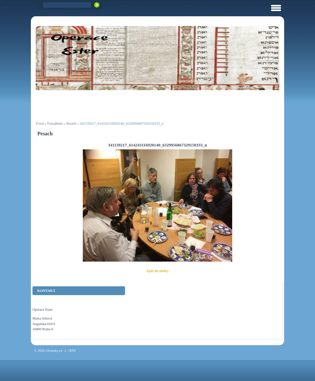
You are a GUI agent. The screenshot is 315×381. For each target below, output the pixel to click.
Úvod (40, 123)
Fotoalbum (55, 123)
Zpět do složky (157, 271)
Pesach (71, 123)
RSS (72, 350)
